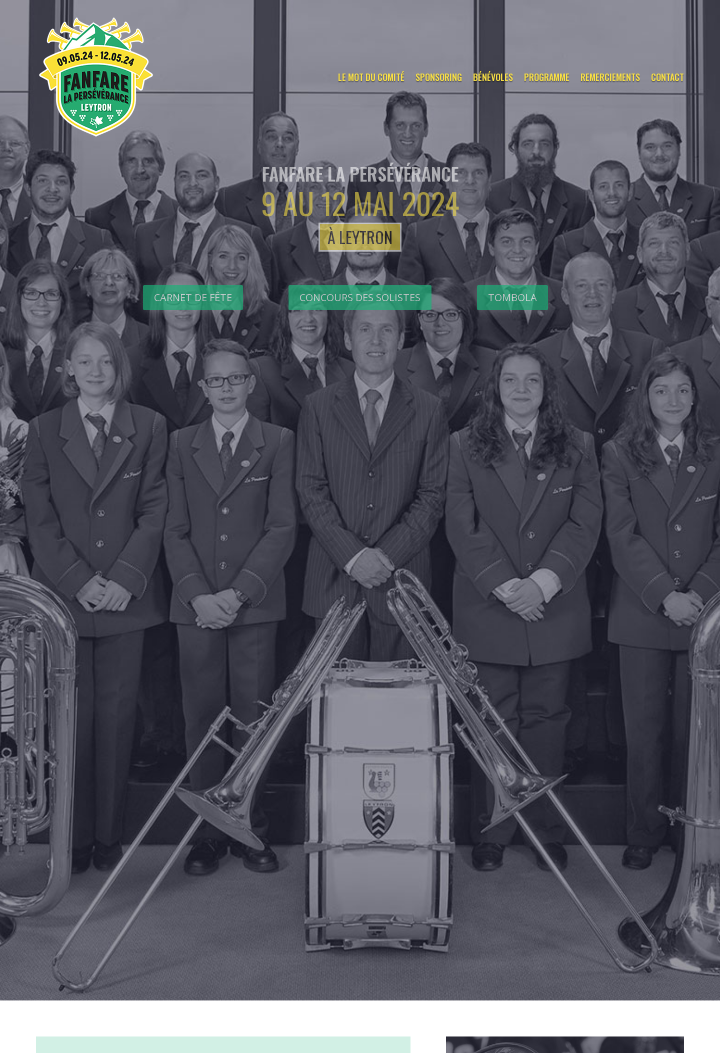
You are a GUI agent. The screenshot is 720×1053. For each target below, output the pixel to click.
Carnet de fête (193, 297)
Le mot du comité (371, 77)
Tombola (512, 297)
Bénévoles (493, 77)
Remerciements (610, 77)
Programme (547, 77)
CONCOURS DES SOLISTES (360, 297)
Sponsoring (439, 77)
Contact (667, 77)
